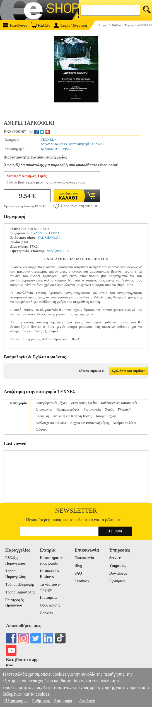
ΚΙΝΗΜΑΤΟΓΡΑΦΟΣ (56, 149)
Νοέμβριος (53, 251)
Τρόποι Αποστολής (20, 592)
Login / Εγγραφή (70, 25)
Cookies (46, 613)
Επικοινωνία (84, 558)
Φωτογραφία (92, 409)
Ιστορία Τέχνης (106, 416)
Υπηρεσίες (117, 565)
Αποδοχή (87, 700)
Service (115, 558)
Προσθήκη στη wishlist (75, 205)
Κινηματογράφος (67, 409)
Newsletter (76, 510)
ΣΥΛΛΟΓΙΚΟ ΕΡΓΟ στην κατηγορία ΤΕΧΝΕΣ (72, 144)
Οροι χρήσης (50, 605)
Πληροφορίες (16, 700)
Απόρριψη (63, 700)
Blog (78, 565)
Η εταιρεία (48, 597)
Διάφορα (41, 429)
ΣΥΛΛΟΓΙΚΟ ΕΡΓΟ (45, 233)
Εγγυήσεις (117, 581)
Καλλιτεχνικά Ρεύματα (50, 423)
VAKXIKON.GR (49, 238)
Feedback (82, 581)
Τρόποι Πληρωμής (20, 584)
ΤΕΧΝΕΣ (47, 140)
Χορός (109, 409)
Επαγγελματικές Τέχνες (51, 403)
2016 (65, 251)
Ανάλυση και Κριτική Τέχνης (72, 416)
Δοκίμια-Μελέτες (124, 423)
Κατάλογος (15, 25)
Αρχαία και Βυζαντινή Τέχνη (89, 423)
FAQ (78, 573)
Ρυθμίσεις (41, 700)
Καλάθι (40, 25)
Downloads (118, 573)
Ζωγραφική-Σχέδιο (84, 403)
